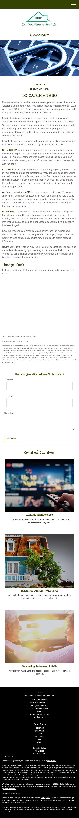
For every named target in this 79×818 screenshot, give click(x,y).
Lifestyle (39, 745)
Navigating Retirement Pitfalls (39, 666)
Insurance (39, 736)
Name (9, 379)
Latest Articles (39, 748)
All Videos (39, 751)
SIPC (48, 798)
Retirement (39, 728)
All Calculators (39, 754)
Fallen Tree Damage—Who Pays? (39, 590)
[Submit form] (11, 439)
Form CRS (10, 756)
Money (39, 742)
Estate (39, 734)
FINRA (43, 798)
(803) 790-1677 (39, 35)
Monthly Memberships (39, 514)
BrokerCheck (51, 761)
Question (9, 413)
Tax (39, 739)
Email (9, 396)
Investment (39, 731)
